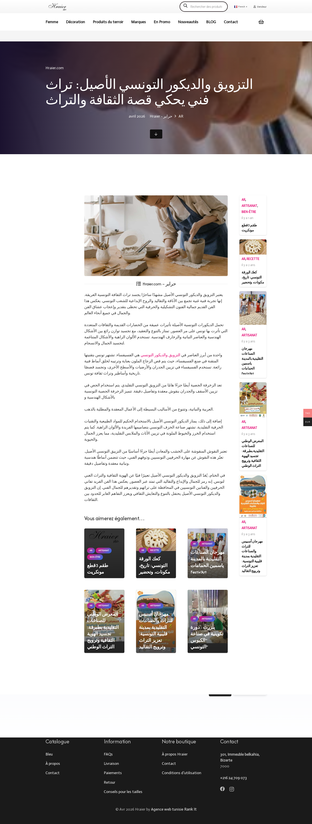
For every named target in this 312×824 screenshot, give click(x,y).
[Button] (156, 134)
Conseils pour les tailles (123, 791)
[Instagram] (231, 789)
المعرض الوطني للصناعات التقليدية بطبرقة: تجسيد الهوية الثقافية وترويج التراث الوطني (103, 630)
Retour (109, 782)
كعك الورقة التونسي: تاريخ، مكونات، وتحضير (154, 565)
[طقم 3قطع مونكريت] (104, 536)
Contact (53, 772)
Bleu (49, 754)
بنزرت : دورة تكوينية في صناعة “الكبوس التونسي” (206, 637)
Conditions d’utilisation (181, 772)
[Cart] (261, 22)
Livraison (111, 763)
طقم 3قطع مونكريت (97, 568)
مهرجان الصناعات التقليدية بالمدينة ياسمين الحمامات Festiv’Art (207, 562)
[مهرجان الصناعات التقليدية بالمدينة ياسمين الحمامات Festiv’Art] (252, 308)
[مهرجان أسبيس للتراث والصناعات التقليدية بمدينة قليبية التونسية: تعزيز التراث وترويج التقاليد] (252, 496)
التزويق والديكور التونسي (161, 355)
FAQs (108, 754)
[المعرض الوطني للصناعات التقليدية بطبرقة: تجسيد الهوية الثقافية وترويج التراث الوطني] (252, 399)
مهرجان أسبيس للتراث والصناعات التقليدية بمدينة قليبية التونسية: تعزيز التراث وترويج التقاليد (156, 630)
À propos (53, 763)
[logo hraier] (58, 6)
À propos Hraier (175, 754)
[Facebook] (222, 789)
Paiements (113, 772)
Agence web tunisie (167, 809)
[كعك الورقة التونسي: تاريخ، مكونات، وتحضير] (156, 539)
